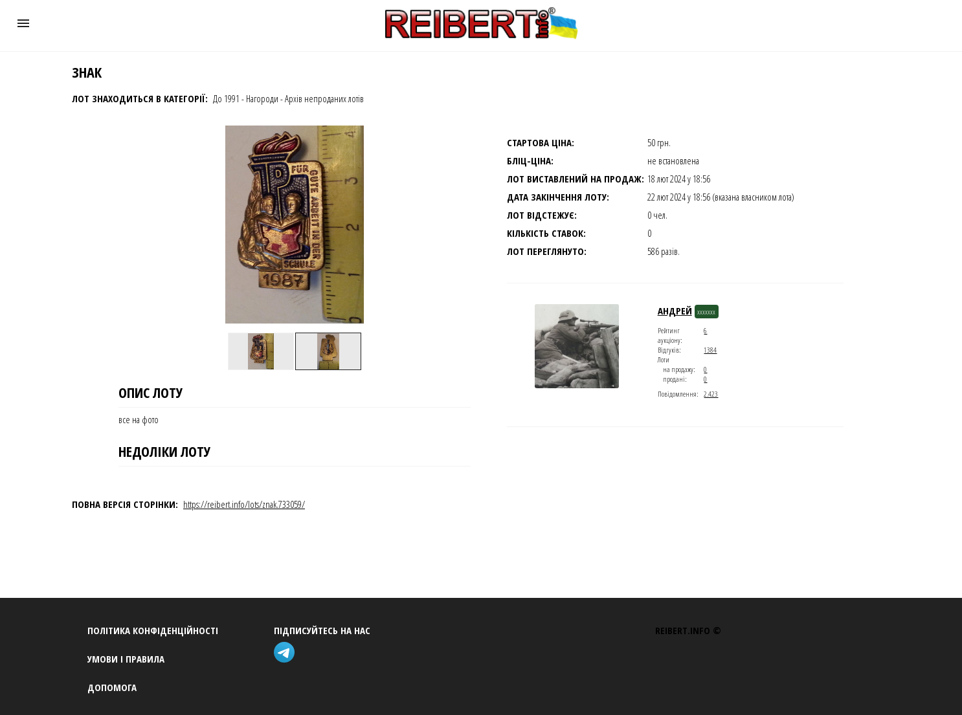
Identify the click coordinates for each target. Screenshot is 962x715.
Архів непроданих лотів (324, 98)
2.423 (711, 394)
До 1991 (226, 98)
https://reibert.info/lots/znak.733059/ (244, 504)
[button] (23, 23)
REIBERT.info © (688, 630)
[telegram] (287, 654)
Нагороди (262, 98)
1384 (710, 350)
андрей (675, 310)
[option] (261, 351)
